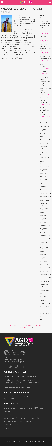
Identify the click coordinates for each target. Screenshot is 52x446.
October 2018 (44, 281)
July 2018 (43, 293)
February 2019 (45, 268)
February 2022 (45, 186)
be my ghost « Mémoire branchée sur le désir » (23, 418)
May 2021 (43, 219)
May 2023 (43, 130)
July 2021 (43, 212)
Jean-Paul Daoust (11, 425)
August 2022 (44, 166)
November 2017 (45, 313)
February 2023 (45, 140)
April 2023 (43, 133)
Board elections (25, 327)
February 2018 (45, 303)
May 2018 (43, 300)
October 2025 (44, 126)
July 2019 (43, 251)
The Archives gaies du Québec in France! (26, 325)
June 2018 (43, 297)
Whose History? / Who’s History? (17, 421)
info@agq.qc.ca (13, 360)
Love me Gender (11, 415)
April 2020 (43, 232)
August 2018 (44, 290)
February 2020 (45, 235)
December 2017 (45, 310)
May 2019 (43, 258)
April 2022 (43, 180)
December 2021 (45, 193)
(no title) (7, 411)
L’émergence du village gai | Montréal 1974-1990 (23, 408)
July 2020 (43, 229)
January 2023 (44, 143)
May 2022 (43, 176)
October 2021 (44, 200)
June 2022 (43, 173)
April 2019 (43, 261)
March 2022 (44, 183)
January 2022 (44, 190)
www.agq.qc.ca (14, 362)
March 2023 (44, 136)
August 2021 (44, 209)
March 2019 (44, 264)
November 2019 (45, 239)
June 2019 (43, 254)
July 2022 (43, 170)
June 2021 (43, 215)
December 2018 (45, 274)
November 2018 (45, 278)
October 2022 (45, 158)
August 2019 (44, 248)
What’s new (43, 16)
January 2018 (44, 307)
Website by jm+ (37, 441)
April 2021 (43, 222)
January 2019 (44, 271)
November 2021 (45, 196)
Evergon (43, 72)
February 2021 (45, 225)
